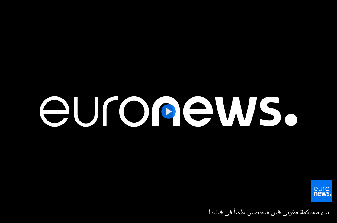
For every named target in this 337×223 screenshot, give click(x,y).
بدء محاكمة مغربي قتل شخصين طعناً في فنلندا (269, 212)
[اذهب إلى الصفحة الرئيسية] (321, 194)
